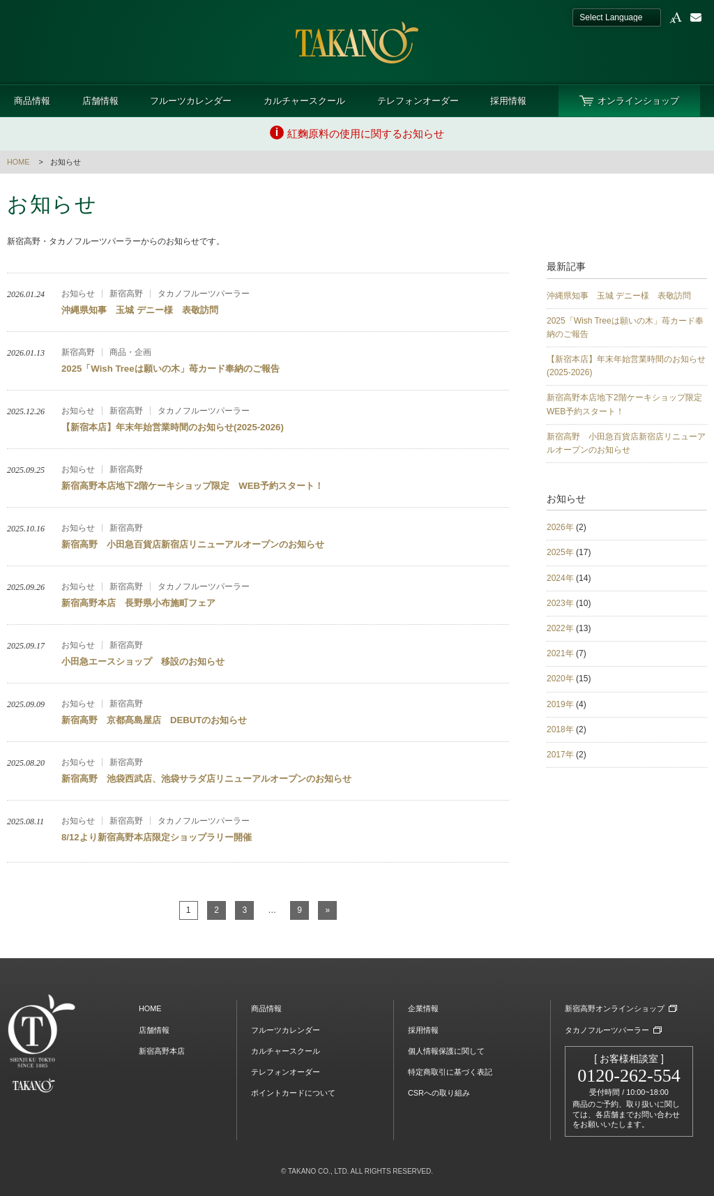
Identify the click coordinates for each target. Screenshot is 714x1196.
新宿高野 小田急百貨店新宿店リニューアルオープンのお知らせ (626, 443)
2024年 (560, 578)
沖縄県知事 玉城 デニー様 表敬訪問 (619, 296)
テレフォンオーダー (418, 101)
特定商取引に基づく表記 (450, 1072)
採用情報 (508, 101)
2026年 (560, 527)
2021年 (560, 653)
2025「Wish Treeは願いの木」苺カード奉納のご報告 (625, 327)
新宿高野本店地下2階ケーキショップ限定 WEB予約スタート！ (627, 404)
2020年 (560, 678)
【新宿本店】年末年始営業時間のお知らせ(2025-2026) (626, 365)
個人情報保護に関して (446, 1051)
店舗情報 (100, 101)
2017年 (560, 754)
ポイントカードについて (293, 1093)
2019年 (560, 704)
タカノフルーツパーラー (607, 1030)
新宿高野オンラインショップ (614, 1008)
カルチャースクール (304, 101)
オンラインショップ (638, 101)
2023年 (560, 603)
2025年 (560, 552)
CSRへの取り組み (439, 1093)
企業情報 (423, 1008)
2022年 (560, 628)
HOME (18, 162)
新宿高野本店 (162, 1051)
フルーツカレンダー (190, 101)
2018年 (560, 729)
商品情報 (32, 101)
